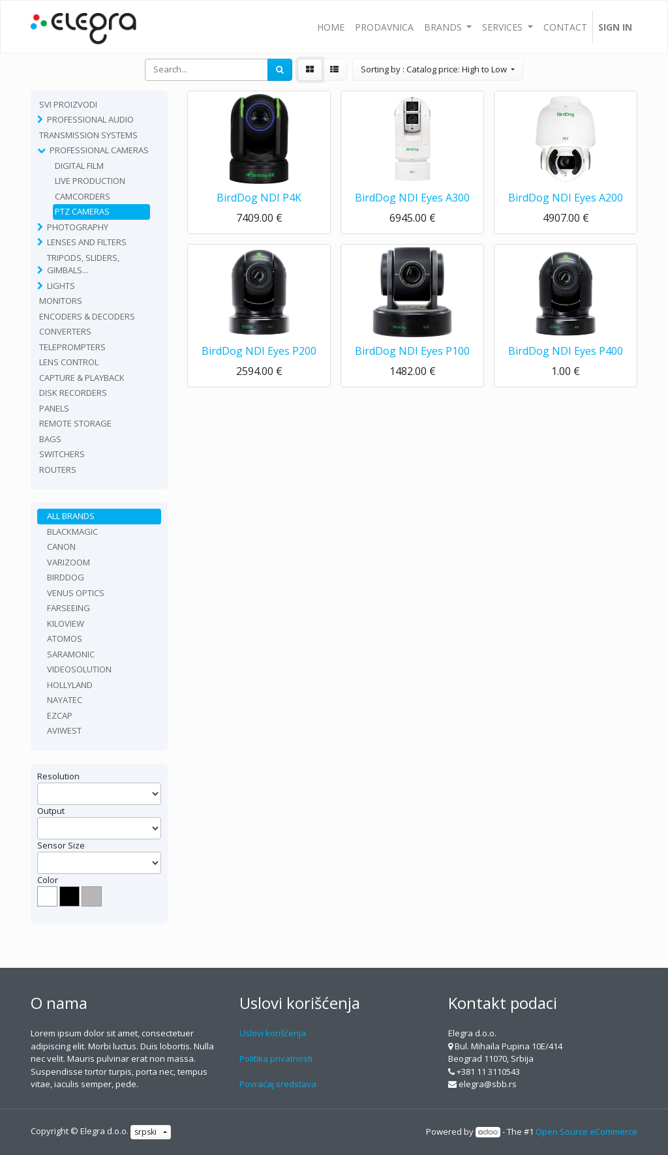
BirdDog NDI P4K (259, 197)
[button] (437, 70)
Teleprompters (72, 347)
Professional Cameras (99, 150)
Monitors (60, 301)
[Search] (279, 70)
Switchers (62, 454)
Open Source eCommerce (586, 1131)
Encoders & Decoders (87, 316)
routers (57, 469)
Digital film (79, 166)
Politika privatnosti (275, 1058)
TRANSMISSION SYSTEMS (88, 135)
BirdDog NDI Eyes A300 (412, 197)
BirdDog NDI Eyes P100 (412, 351)
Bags (50, 439)
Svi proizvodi (68, 104)
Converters (65, 331)
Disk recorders (73, 392)
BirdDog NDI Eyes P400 (565, 351)
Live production (90, 181)
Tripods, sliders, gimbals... (83, 264)
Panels (54, 408)
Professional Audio (90, 119)
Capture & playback (82, 377)
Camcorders (82, 196)
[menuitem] (331, 26)
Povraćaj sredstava (277, 1084)
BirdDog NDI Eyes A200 (565, 197)
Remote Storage (75, 423)
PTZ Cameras (82, 211)
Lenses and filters (87, 242)
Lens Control (69, 362)
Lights (61, 286)
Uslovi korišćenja (272, 1033)
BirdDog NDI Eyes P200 (259, 351)
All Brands (71, 516)
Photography (77, 227)
